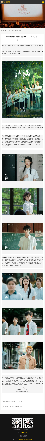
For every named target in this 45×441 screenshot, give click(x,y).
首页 (10, 30)
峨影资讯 (14, 30)
